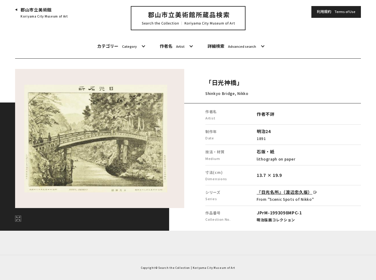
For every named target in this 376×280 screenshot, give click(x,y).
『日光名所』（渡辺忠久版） (284, 192)
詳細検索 (231, 46)
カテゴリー (117, 46)
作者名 (172, 46)
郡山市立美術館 (44, 13)
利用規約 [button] (336, 12)
